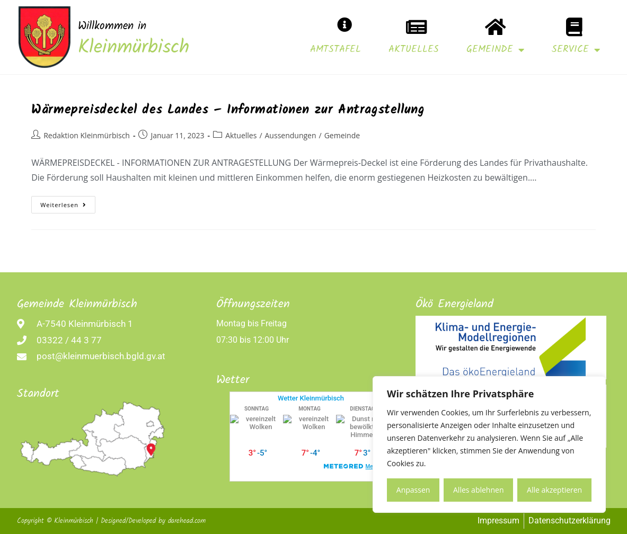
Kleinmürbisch (133, 48)
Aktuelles (413, 49)
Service (576, 50)
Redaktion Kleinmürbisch (86, 135)
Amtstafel (335, 49)
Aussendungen (290, 135)
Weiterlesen (67, 202)
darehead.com (187, 521)
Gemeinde (495, 50)
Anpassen (413, 490)
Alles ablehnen (478, 490)
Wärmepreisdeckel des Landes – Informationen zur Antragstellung (228, 110)
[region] (489, 444)
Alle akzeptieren (554, 490)
